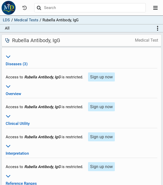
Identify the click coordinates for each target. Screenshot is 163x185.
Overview (81, 89)
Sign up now (101, 77)
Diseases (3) (81, 59)
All (7, 28)
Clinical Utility (81, 119)
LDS (6, 20)
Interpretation (81, 149)
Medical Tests (26, 20)
